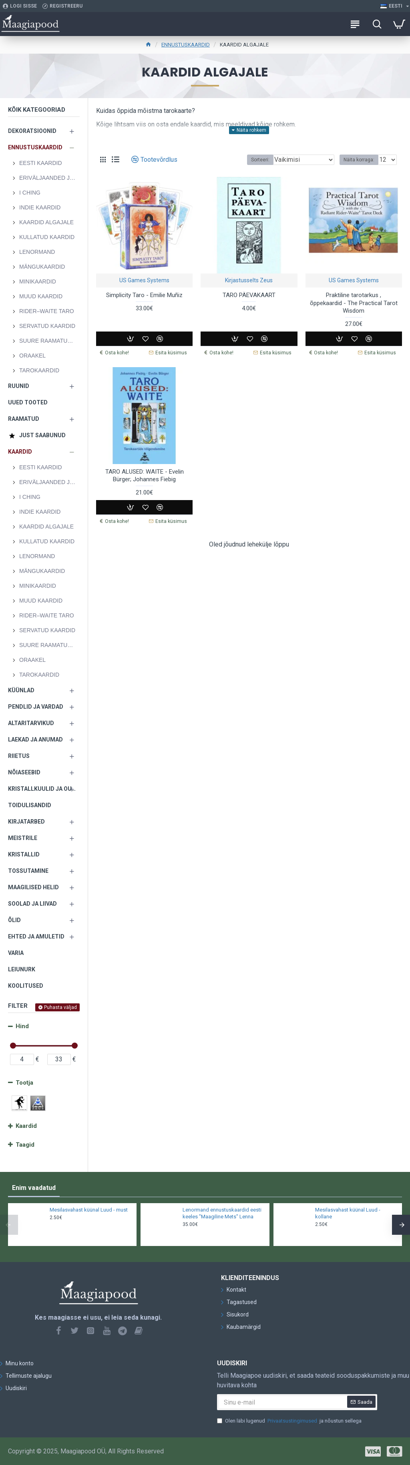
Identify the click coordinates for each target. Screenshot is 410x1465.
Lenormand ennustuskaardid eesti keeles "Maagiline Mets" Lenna (222, 1213)
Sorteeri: (260, 160)
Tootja (24, 1082)
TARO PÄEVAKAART (249, 295)
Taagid (25, 1144)
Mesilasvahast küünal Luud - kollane (347, 1213)
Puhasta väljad (60, 1007)
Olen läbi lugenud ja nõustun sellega (289, 1421)
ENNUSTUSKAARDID (185, 45)
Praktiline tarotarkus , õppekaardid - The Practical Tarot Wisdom (354, 302)
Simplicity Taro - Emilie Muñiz (144, 295)
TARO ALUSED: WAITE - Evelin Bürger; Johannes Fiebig (144, 475)
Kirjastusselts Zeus (249, 280)
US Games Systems (144, 280)
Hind (22, 1026)
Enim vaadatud (34, 1188)
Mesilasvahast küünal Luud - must (89, 1210)
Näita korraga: (359, 160)
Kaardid (26, 1125)
